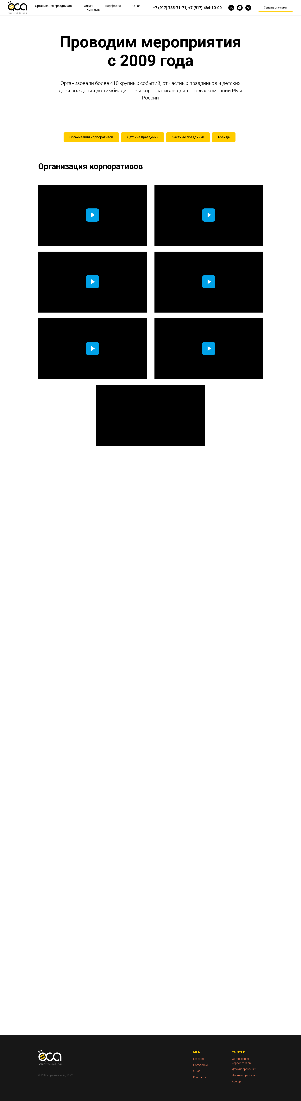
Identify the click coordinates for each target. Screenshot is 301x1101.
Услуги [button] (88, 6)
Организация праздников (53, 6)
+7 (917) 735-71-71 (169, 7)
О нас (136, 6)
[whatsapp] (240, 8)
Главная (198, 1058)
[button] (275, 8)
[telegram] (248, 8)
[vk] (231, 8)
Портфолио (113, 6)
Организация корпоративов (91, 137)
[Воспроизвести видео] (92, 215)
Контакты (93, 9)
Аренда (224, 137)
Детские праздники (142, 137)
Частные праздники (188, 137)
